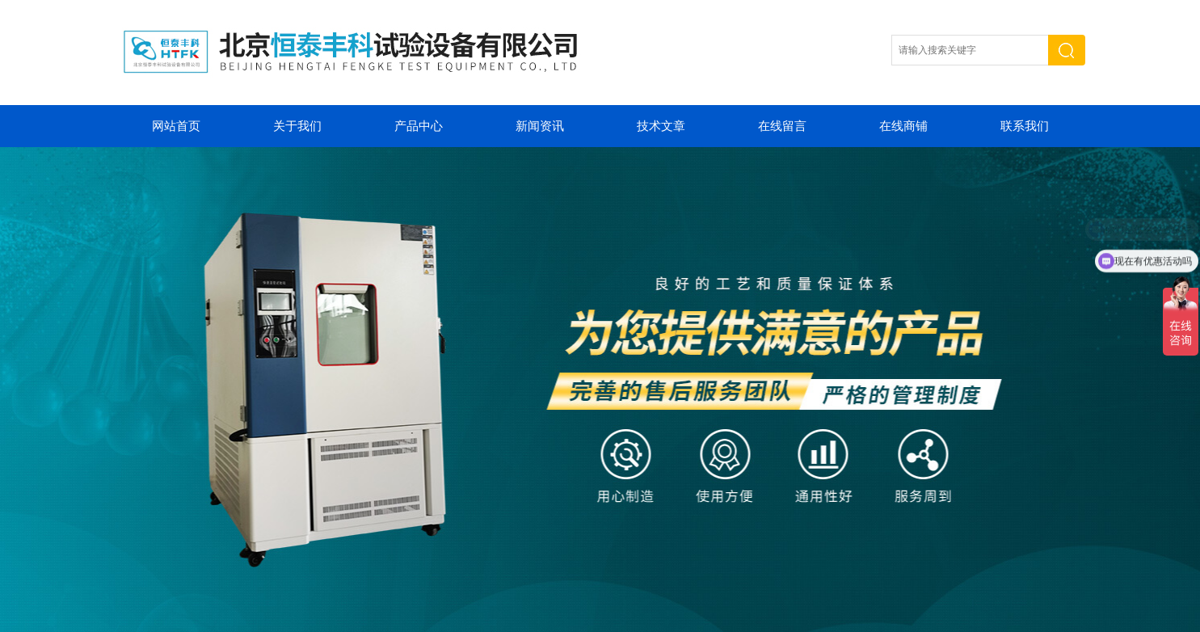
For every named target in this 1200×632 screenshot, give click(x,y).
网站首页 (176, 126)
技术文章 (661, 126)
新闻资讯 (540, 126)
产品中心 (418, 126)
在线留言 (782, 126)
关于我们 (297, 126)
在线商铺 (903, 126)
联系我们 (1024, 126)
